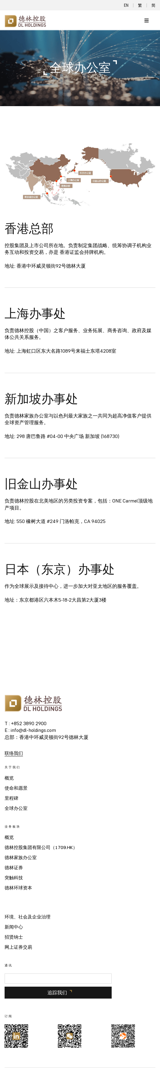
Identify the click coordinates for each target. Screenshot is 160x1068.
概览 (9, 778)
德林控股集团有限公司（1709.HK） (41, 847)
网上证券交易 (18, 947)
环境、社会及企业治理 (27, 917)
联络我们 (14, 753)
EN (126, 5)
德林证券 (14, 867)
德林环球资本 (18, 888)
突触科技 (14, 878)
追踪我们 (57, 992)
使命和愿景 (16, 788)
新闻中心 (14, 927)
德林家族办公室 (21, 857)
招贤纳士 (14, 937)
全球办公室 (16, 808)
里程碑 (11, 798)
